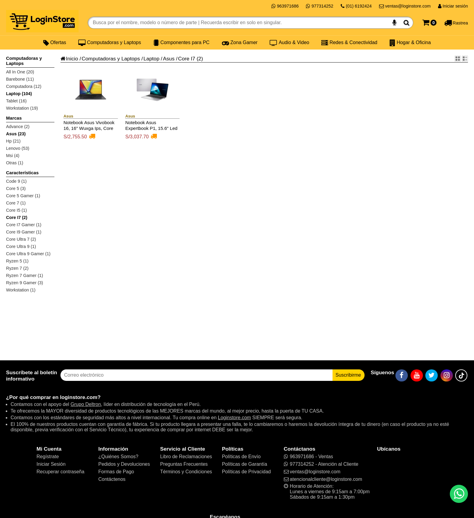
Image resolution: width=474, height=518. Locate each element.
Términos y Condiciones (186, 471)
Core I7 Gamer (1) (23, 224)
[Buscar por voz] (394, 23)
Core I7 (186, 58)
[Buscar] (406, 23)
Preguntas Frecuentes (184, 464)
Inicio (69, 58)
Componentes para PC (181, 42)
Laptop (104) (19, 93)
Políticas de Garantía (244, 464)
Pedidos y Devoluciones (124, 464)
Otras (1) (14, 162)
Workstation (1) (20, 290)
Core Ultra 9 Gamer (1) (28, 253)
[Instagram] (446, 375)
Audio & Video (289, 42)
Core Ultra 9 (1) (21, 246)
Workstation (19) (22, 108)
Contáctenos (111, 479)
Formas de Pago (116, 471)
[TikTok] (461, 375)
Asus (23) (16, 133)
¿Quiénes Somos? (118, 456)
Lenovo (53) (17, 148)
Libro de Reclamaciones (186, 456)
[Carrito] (429, 23)
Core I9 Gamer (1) (23, 232)
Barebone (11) (20, 79)
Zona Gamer (240, 42)
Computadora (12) (23, 86)
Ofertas (54, 42)
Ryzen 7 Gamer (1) (24, 275)
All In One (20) (20, 71)
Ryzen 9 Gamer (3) (24, 282)
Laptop (151, 58)
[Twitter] (431, 375)
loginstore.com (78, 397)
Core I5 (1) (16, 210)
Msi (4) (12, 155)
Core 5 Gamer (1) (23, 195)
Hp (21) (13, 141)
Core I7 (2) (16, 217)
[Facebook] (401, 375)
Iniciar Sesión (51, 464)
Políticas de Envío (241, 456)
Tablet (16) (16, 100)
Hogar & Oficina (410, 42)
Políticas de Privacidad (246, 471)
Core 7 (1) (16, 203)
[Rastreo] (456, 22)
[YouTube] (417, 375)
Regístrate (48, 456)
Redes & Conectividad (349, 42)
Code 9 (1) (16, 181)
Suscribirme (348, 375)
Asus (168, 58)
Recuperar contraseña (60, 471)
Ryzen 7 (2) (17, 268)
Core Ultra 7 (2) (21, 239)
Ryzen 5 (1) (17, 261)
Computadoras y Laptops (109, 42)
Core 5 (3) (16, 188)
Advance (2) (18, 126)
